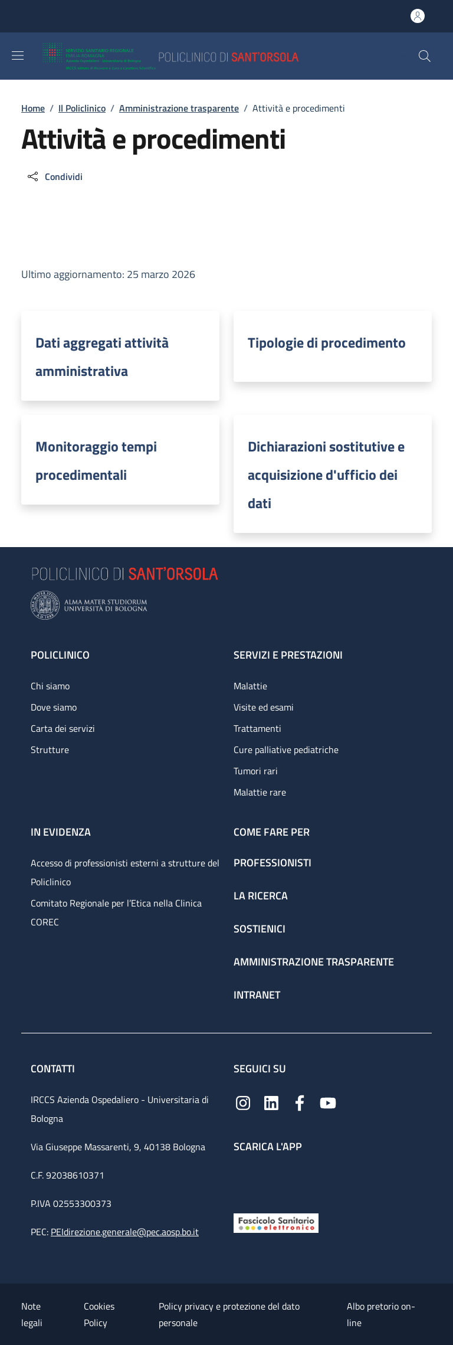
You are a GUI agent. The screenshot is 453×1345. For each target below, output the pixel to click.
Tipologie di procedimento (327, 342)
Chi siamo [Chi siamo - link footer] (50, 686)
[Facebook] (299, 1102)
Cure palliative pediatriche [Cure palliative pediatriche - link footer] (286, 749)
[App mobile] (243, 1180)
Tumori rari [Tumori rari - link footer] (256, 771)
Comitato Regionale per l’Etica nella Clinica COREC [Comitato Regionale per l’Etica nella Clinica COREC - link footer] (116, 912)
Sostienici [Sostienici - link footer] (259, 929)
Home (33, 108)
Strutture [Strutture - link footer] (50, 749)
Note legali (31, 1314)
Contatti (54, 1068)
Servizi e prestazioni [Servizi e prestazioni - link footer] (288, 655)
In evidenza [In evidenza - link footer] (61, 832)
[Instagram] (243, 1102)
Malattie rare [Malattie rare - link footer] (260, 792)
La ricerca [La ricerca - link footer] (261, 896)
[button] (425, 56)
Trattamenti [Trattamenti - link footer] (257, 728)
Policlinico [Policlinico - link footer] (60, 655)
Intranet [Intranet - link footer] (257, 995)
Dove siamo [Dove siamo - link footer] (54, 707)
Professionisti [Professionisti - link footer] (272, 863)
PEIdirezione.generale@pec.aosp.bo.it (125, 1232)
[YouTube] (328, 1102)
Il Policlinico (82, 108)
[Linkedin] (271, 1102)
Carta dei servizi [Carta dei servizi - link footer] (63, 728)
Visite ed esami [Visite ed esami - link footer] (264, 707)
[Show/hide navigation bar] (17, 55)
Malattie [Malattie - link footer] (250, 686)
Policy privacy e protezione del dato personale (229, 1314)
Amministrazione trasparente (179, 108)
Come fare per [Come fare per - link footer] (272, 832)
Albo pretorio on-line (381, 1314)
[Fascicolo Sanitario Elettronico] (276, 1222)
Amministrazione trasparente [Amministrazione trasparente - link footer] (314, 962)
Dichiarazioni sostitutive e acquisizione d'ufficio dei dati (326, 474)
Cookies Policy (99, 1314)
